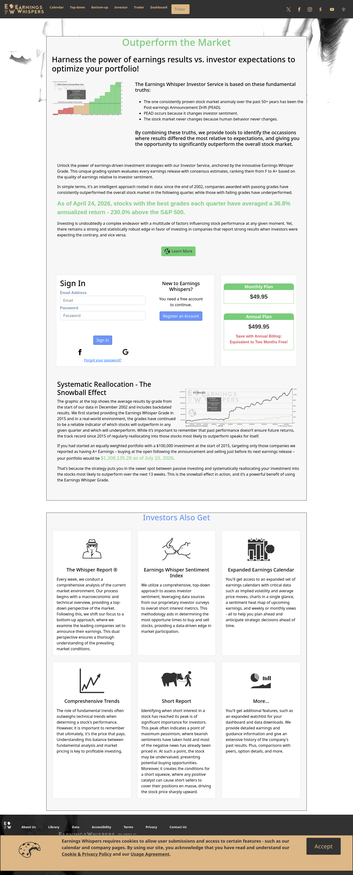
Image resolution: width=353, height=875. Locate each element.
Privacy (151, 827)
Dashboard (158, 7)
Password (69, 308)
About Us (28, 827)
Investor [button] (121, 7)
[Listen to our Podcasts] (343, 9)
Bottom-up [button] (99, 7)
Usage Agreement (150, 854)
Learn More (178, 251)
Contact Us (178, 827)
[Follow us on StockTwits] (320, 9)
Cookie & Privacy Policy (87, 854)
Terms (128, 827)
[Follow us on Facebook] (299, 9)
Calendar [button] (57, 7)
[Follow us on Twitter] (289, 9)
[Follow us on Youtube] (332, 9)
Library (53, 827)
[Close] (323, 846)
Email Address (73, 293)
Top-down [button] (77, 7)
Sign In (102, 340)
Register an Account (181, 316)
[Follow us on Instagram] (310, 9)
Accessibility (101, 827)
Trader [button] (139, 7)
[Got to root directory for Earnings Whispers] (23, 9)
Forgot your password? (103, 360)
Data (75, 827)
